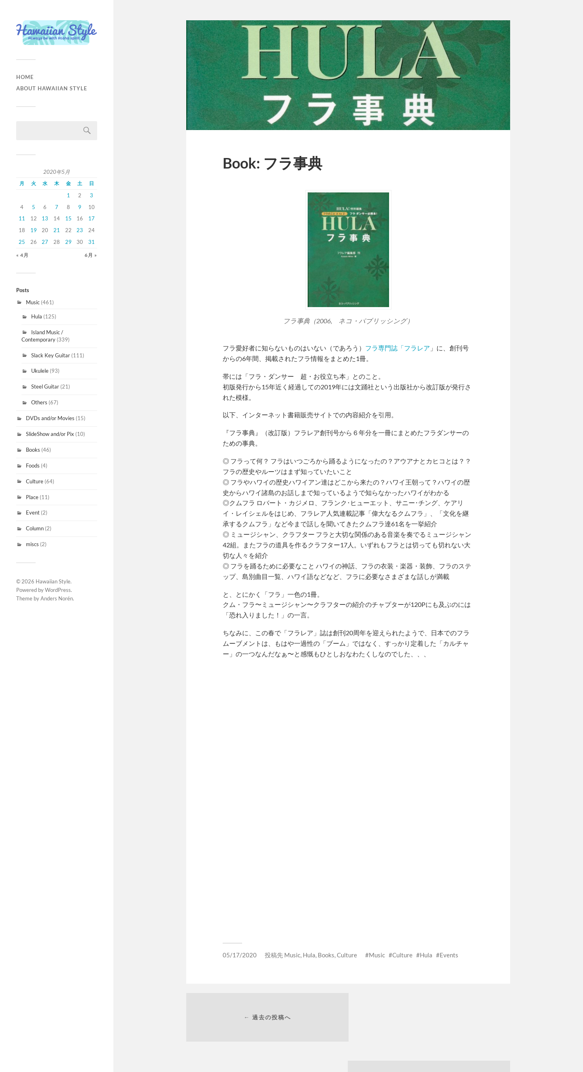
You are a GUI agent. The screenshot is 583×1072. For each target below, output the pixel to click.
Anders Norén (56, 598)
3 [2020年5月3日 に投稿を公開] (91, 195)
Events (449, 955)
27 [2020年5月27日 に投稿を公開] (45, 242)
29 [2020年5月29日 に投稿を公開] (68, 242)
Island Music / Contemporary (42, 336)
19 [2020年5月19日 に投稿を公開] (33, 230)
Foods (33, 465)
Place (32, 497)
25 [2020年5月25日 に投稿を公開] (22, 242)
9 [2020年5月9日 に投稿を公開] (79, 207)
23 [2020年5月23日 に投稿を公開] (80, 230)
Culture (34, 481)
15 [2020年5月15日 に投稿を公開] (68, 218)
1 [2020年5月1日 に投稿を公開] (68, 195)
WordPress (58, 590)
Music (33, 302)
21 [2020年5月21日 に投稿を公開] (56, 230)
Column (35, 528)
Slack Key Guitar (50, 355)
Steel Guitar (45, 386)
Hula (36, 316)
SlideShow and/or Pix (50, 434)
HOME (25, 77)
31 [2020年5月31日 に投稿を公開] (91, 242)
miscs (32, 544)
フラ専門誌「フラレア (397, 348)
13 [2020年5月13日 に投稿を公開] (45, 218)
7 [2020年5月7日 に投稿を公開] (56, 207)
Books (33, 449)
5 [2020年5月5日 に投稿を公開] (33, 207)
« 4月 (22, 255)
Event (33, 512)
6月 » (91, 255)
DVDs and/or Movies (50, 418)
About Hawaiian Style (51, 88)
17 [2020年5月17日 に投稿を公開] (91, 218)
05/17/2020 (240, 955)
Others (39, 402)
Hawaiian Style (53, 581)
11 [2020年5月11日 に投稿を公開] (22, 218)
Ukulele (40, 370)
